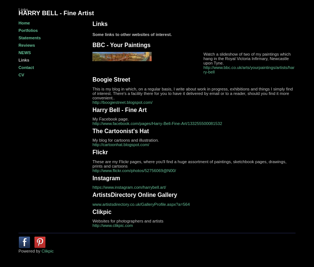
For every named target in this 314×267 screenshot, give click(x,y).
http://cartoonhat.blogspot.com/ (120, 144)
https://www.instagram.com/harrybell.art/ (129, 187)
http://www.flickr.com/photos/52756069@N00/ (134, 170)
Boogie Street (111, 79)
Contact (26, 67)
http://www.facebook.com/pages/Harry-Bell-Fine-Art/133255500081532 (157, 123)
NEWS (24, 52)
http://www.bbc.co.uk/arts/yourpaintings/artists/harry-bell (248, 69)
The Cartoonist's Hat (120, 131)
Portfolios (28, 30)
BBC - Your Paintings (121, 45)
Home (24, 23)
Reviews (26, 45)
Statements (29, 38)
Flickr (100, 152)
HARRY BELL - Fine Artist (56, 13)
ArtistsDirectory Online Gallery (134, 195)
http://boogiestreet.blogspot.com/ (122, 102)
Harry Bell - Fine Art (119, 110)
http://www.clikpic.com (112, 225)
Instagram (106, 178)
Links (23, 60)
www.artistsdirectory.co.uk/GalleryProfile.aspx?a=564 (141, 204)
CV (21, 75)
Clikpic (101, 212)
